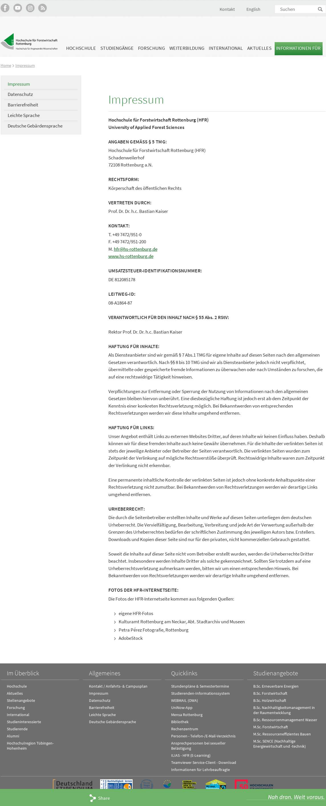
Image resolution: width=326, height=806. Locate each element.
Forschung (151, 48)
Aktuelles (259, 48)
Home (6, 65)
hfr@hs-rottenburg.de (135, 249)
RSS (42, 7)
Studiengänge (116, 48)
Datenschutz (20, 94)
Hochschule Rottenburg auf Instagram (30, 7)
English (253, 9)
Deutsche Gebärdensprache (35, 126)
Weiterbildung (186, 48)
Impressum (25, 65)
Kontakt (227, 9)
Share (104, 798)
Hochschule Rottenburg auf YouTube (17, 7)
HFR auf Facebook (5, 7)
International (225, 48)
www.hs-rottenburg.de (130, 256)
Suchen (320, 9)
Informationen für (298, 48)
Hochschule (81, 48)
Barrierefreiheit (23, 105)
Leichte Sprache (24, 115)
